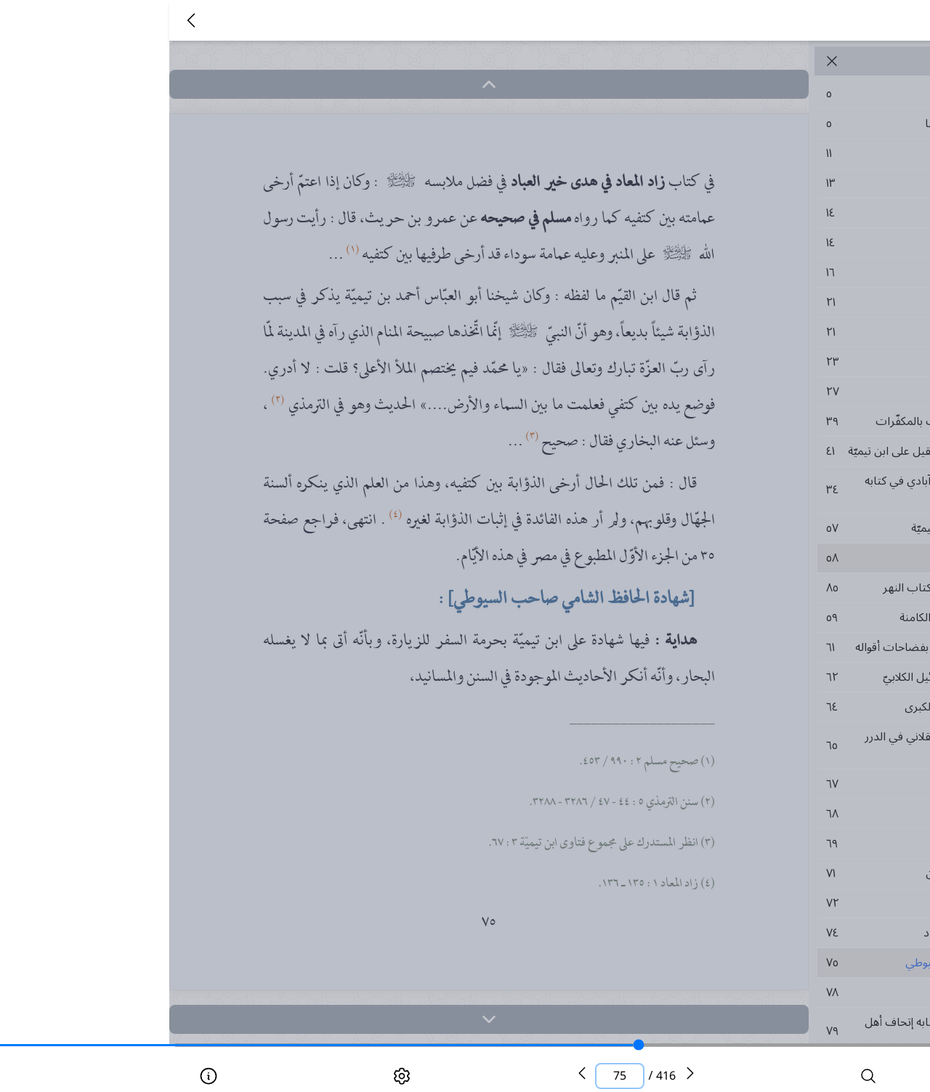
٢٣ (787, 361)
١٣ (787, 183)
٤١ (787, 451)
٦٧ (787, 784)
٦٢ (787, 677)
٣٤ (787, 490)
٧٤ (787, 933)
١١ (787, 153)
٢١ (787, 302)
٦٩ (787, 843)
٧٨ (787, 992)
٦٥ (787, 745)
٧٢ (787, 903)
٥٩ (787, 617)
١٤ (787, 213)
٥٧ (787, 528)
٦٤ (787, 707)
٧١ (787, 873)
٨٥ (787, 587)
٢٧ (787, 391)
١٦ (787, 272)
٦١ (787, 647)
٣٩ (787, 421)
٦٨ (787, 813)
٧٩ (787, 1031)
